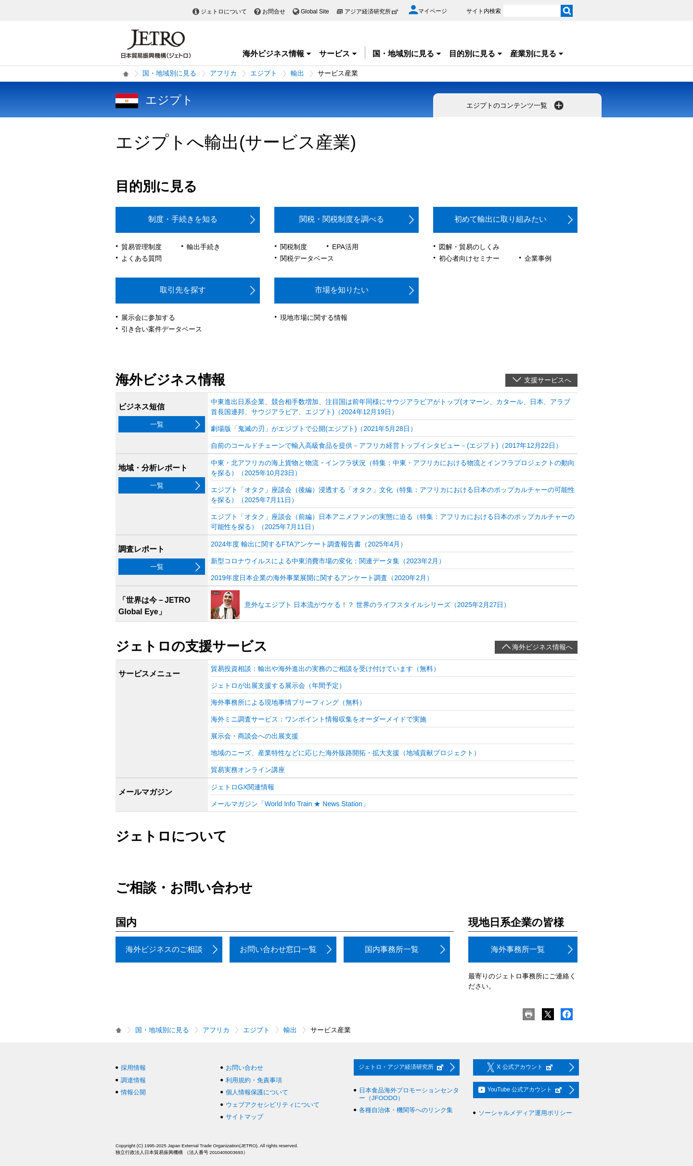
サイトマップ (244, 1116)
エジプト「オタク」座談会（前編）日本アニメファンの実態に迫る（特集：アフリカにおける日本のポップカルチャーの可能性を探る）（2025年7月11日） (393, 522)
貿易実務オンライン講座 (248, 769)
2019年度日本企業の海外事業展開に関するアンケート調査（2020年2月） (322, 578)
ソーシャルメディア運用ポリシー (525, 1112)
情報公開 (133, 1092)
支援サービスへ (547, 380)
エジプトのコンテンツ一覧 (515, 105)
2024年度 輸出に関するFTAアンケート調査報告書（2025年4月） (309, 544)
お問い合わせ (244, 1067)
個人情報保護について (257, 1092)
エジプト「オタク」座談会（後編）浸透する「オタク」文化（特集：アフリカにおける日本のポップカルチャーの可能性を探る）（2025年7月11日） (393, 495)
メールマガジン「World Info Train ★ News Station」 (290, 804)
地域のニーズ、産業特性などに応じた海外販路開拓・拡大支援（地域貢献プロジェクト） (345, 753)
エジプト (263, 73)
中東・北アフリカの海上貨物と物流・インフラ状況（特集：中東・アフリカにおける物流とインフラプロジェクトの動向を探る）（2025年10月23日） (393, 468)
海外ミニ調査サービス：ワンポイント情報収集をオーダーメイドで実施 (318, 719)
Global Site (315, 11)
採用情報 (133, 1067)
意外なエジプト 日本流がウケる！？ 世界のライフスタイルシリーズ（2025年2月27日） (377, 604)
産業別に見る (537, 54)
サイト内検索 (483, 11)
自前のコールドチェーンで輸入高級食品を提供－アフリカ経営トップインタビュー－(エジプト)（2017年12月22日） (386, 445)
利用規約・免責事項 (254, 1080)
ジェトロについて (224, 11)
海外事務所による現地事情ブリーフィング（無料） (288, 702)
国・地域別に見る (407, 54)
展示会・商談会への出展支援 (254, 736)
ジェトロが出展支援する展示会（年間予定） (278, 685)
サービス (338, 54)
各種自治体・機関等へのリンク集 (406, 1110)
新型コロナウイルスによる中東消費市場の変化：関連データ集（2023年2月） (328, 561)
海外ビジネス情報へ (542, 647)
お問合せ (273, 11)
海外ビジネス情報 (277, 54)
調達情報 (133, 1080)
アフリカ (223, 73)
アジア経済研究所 (371, 11)
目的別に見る (476, 54)
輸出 (297, 73)
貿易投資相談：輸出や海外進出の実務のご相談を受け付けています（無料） (325, 668)
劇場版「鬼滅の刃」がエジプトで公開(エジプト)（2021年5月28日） (314, 428)
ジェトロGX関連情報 (242, 787)
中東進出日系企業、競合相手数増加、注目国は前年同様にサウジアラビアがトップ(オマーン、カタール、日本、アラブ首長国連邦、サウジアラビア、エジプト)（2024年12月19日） (390, 407)
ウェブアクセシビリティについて (273, 1104)
